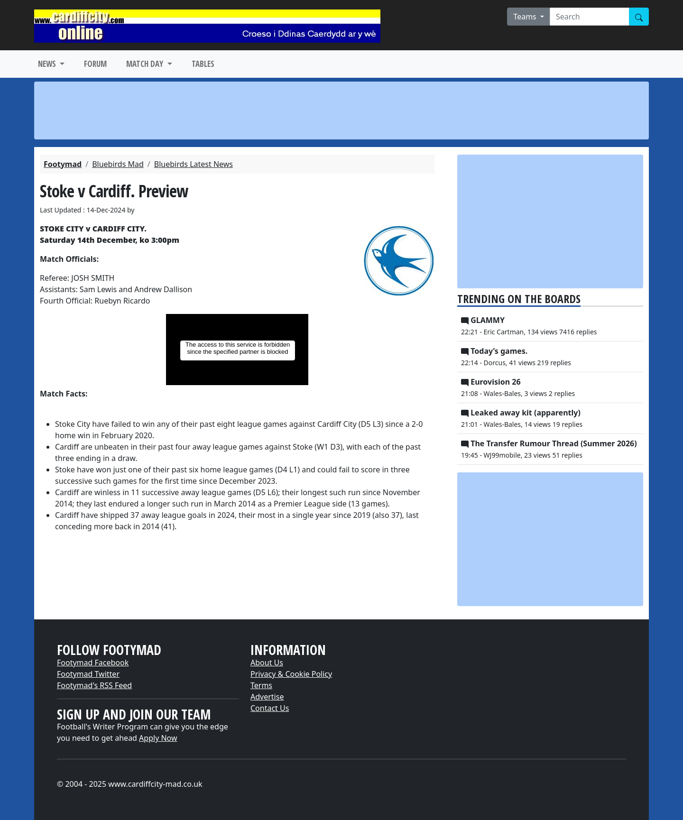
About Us (266, 662)
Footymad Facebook (93, 662)
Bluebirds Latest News (193, 164)
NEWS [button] (48, 63)
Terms (261, 685)
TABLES (203, 63)
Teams (525, 16)
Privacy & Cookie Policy (291, 674)
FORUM (95, 63)
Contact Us (269, 708)
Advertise (267, 696)
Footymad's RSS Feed (94, 685)
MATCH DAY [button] (145, 63)
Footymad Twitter (88, 674)
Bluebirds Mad (118, 164)
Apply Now (158, 738)
